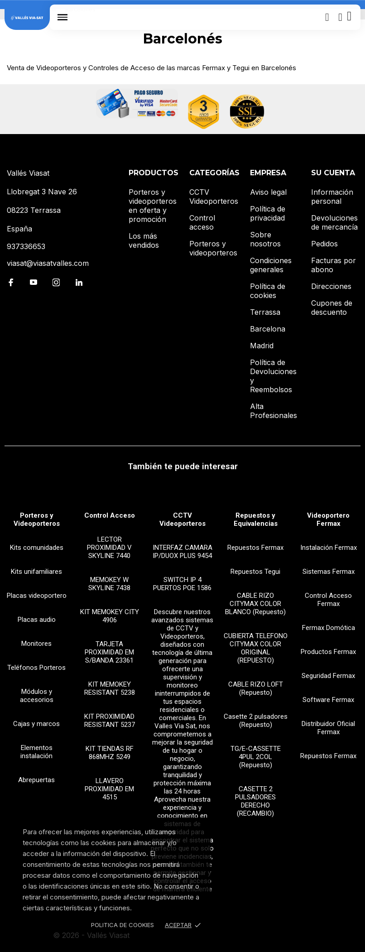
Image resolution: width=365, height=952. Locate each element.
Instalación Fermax (328, 547)
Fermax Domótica (328, 628)
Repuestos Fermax (255, 547)
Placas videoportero (37, 595)
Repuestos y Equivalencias (256, 519)
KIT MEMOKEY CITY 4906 (109, 616)
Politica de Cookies (122, 924)
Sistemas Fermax (329, 571)
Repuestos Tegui (255, 571)
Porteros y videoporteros (213, 248)
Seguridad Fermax (328, 676)
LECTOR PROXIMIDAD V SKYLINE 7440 (109, 547)
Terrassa (265, 312)
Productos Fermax (328, 652)
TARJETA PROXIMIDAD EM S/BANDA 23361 (109, 652)
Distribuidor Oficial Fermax (328, 728)
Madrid (262, 345)
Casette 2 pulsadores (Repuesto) (256, 720)
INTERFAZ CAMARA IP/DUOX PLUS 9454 (182, 551)
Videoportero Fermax (328, 519)
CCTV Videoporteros (213, 197)
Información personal (332, 197)
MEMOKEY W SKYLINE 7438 (109, 584)
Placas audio (37, 619)
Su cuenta (333, 172)
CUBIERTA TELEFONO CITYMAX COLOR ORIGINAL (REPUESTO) (256, 648)
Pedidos (324, 243)
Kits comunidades (36, 547)
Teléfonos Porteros (36, 668)
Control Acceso (109, 515)
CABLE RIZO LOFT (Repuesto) (255, 688)
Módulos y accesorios (36, 696)
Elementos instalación (36, 752)
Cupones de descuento (331, 307)
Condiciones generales (271, 265)
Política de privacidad (267, 213)
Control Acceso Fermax (328, 599)
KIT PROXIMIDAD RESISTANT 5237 (109, 720)
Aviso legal (268, 192)
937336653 (26, 246)
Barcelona (267, 328)
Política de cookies (267, 291)
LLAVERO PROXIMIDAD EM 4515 (109, 789)
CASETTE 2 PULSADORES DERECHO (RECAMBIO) (255, 801)
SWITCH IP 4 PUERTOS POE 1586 (182, 584)
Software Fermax (328, 700)
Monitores (36, 643)
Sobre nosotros (265, 239)
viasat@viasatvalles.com (48, 263)
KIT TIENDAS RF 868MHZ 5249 (110, 753)
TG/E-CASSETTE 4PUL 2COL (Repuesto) (256, 757)
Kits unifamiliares (36, 571)
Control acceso (202, 222)
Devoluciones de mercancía (334, 222)
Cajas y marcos (36, 724)
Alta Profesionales (273, 411)
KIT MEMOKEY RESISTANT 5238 (109, 688)
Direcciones (331, 286)
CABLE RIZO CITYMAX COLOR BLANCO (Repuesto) (255, 603)
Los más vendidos (144, 240)
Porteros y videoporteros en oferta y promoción (153, 206)
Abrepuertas (36, 780)
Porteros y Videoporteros (37, 519)
